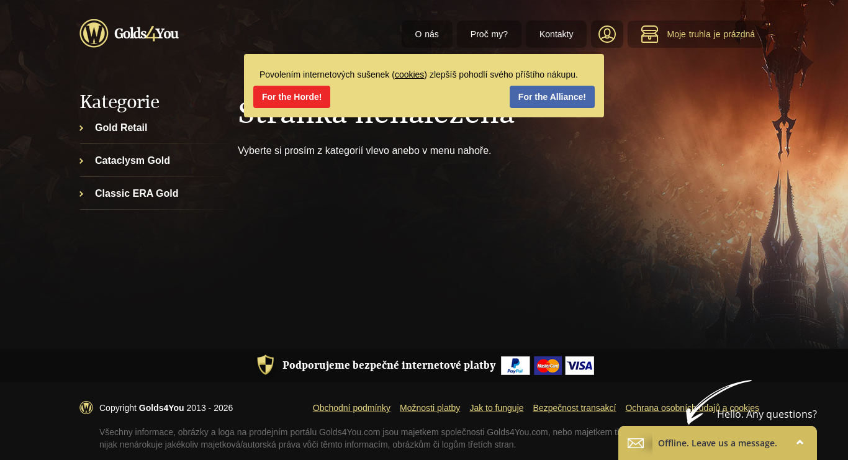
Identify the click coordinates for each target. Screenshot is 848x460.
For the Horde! (292, 97)
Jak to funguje (496, 408)
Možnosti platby (430, 408)
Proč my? (489, 34)
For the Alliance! (552, 97)
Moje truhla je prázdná (698, 34)
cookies (409, 74)
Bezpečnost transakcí (574, 408)
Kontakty (556, 34)
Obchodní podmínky (351, 408)
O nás (427, 34)
